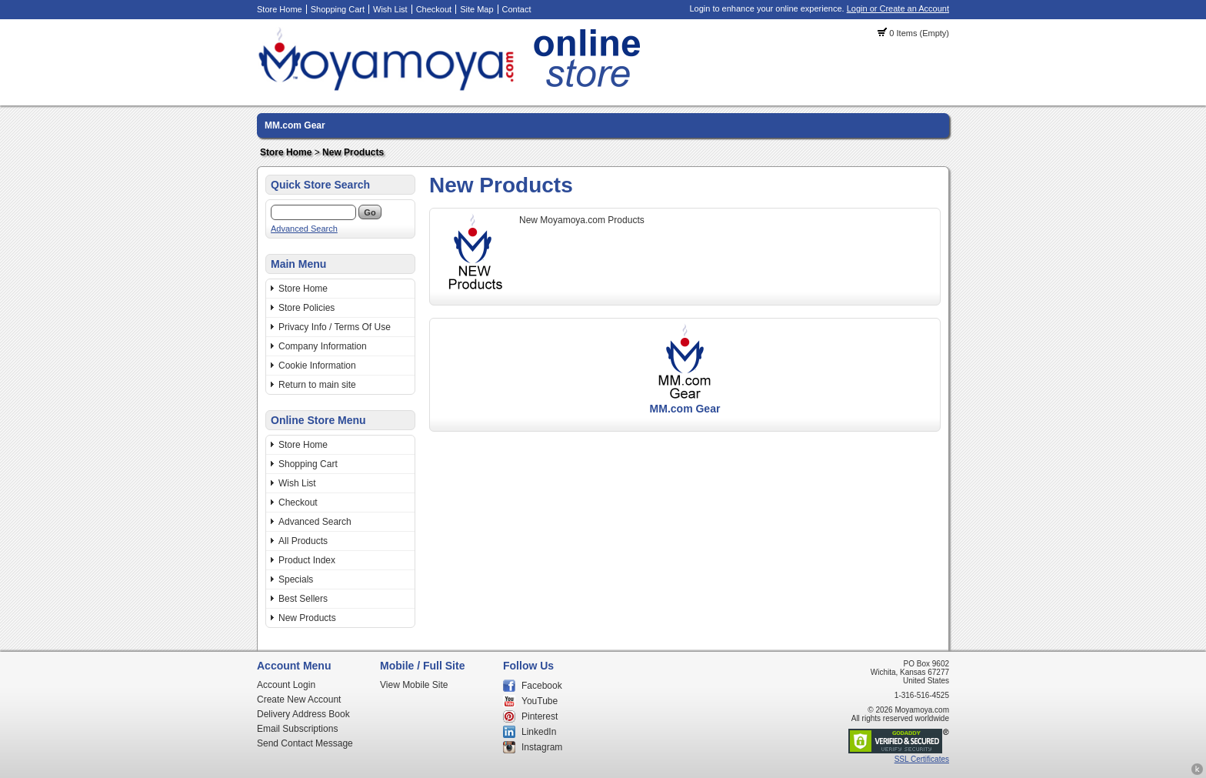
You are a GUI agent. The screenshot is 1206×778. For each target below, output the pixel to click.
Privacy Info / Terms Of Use (334, 327)
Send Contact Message (305, 743)
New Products (353, 152)
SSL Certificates (922, 759)
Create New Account (299, 699)
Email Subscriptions (297, 728)
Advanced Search (304, 228)
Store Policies (306, 307)
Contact (516, 9)
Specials (295, 579)
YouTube (539, 701)
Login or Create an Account (898, 8)
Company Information (322, 346)
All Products (303, 541)
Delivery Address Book (303, 714)
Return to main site (317, 384)
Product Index (306, 560)
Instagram (541, 747)
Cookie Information (317, 365)
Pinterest (539, 716)
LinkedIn (538, 731)
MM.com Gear (295, 125)
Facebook (541, 685)
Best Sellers (303, 598)
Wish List (390, 9)
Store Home (279, 9)
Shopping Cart (338, 9)
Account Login (286, 684)
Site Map (476, 9)
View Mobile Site (414, 684)
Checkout (433, 9)
